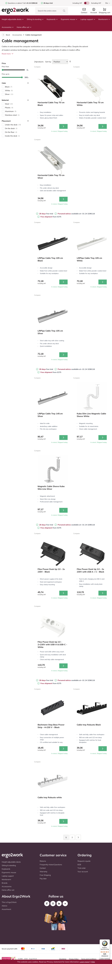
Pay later (43, 878)
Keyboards (52, 19)
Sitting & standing (35, 19)
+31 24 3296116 (88, 214)
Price (4, 63)
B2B (79, 864)
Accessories (8, 27)
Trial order (82, 868)
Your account (83, 871)
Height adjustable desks (13, 19)
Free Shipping (45, 875)
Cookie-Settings (104, 959)
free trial (46, 214)
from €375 (50, 217)
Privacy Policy (74, 959)
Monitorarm (104, 19)
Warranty (43, 871)
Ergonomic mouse (69, 19)
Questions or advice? (15, 3)
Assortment (6, 909)
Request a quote (84, 861)
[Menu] (108, 940)
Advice (4, 906)
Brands (4, 883)
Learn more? (85, 962)
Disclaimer (62, 959)
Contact (43, 868)
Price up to (5, 74)
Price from (5, 67)
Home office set (24, 27)
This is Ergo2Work (9, 902)
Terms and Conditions (88, 959)
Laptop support (87, 19)
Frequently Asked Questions (51, 864)
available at (69, 214)
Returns (43, 861)
